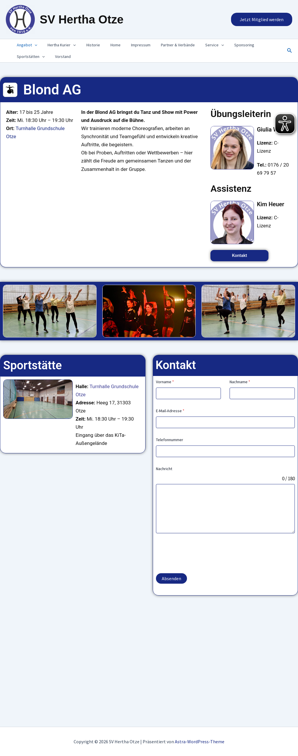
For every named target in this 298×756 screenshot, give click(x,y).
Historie (87, 45)
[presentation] (33, 45)
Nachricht (164, 468)
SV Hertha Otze (81, 19)
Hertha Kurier (58, 45)
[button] (261, 19)
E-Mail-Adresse (170, 410)
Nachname (240, 381)
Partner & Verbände (165, 45)
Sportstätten (29, 56)
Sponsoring (227, 45)
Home (107, 45)
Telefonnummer (169, 439)
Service (199, 45)
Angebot (26, 45)
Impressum (130, 45)
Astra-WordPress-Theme (199, 741)
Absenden (171, 578)
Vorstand (59, 56)
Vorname (165, 381)
